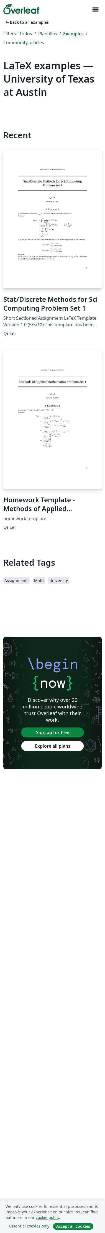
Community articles (23, 42)
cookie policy (47, 1217)
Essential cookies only (29, 1226)
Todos (25, 34)
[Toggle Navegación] (95, 9)
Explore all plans (52, 746)
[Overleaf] (21, 9)
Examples (73, 34)
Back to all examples (26, 22)
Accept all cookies (73, 1226)
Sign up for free (52, 732)
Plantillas (47, 34)
